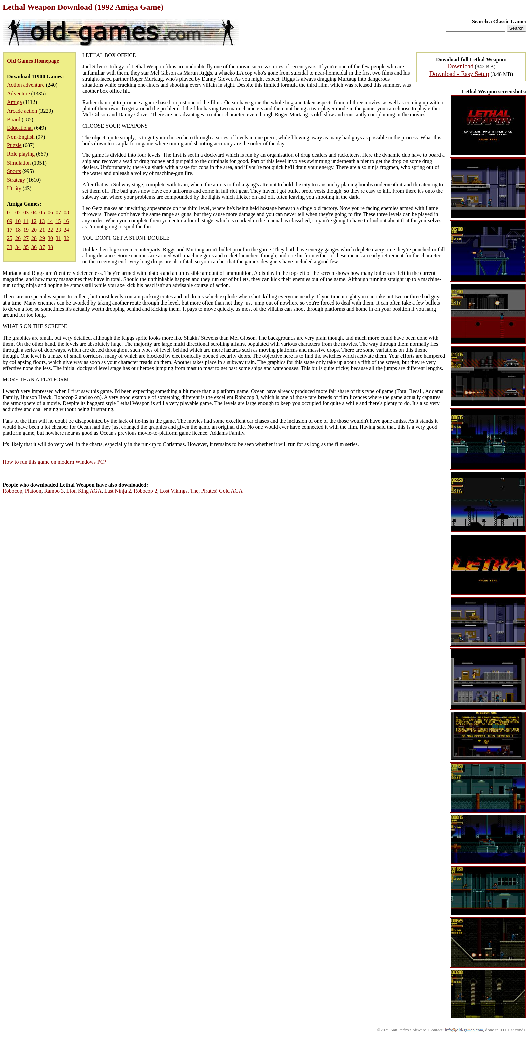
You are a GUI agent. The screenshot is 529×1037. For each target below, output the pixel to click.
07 (58, 212)
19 (26, 230)
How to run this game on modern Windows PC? (54, 462)
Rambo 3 (54, 491)
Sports (14, 171)
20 (34, 230)
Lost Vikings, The (179, 491)
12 (33, 221)
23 (58, 230)
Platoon (33, 491)
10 (18, 221)
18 (18, 230)
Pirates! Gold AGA (222, 491)
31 (58, 238)
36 (34, 247)
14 (50, 221)
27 (26, 238)
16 (66, 221)
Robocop (12, 491)
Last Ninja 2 (117, 491)
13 (42, 221)
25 (9, 238)
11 (25, 221)
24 (66, 230)
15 (58, 221)
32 (66, 238)
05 (42, 212)
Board (13, 119)
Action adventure (26, 85)
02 (18, 212)
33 (9, 247)
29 (42, 238)
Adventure (18, 93)
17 (9, 230)
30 (50, 238)
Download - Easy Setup (459, 73)
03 (26, 212)
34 (18, 247)
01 (9, 212)
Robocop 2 (145, 491)
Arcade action (22, 111)
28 (34, 238)
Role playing (21, 154)
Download (460, 66)
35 (26, 247)
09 (9, 221)
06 (50, 212)
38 (50, 247)
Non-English (21, 137)
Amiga (14, 102)
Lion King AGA (84, 491)
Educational (20, 128)
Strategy (16, 180)
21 (42, 230)
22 (50, 230)
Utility (14, 188)
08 (66, 212)
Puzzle (14, 145)
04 (34, 212)
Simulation (19, 163)
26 (18, 238)
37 (42, 247)
